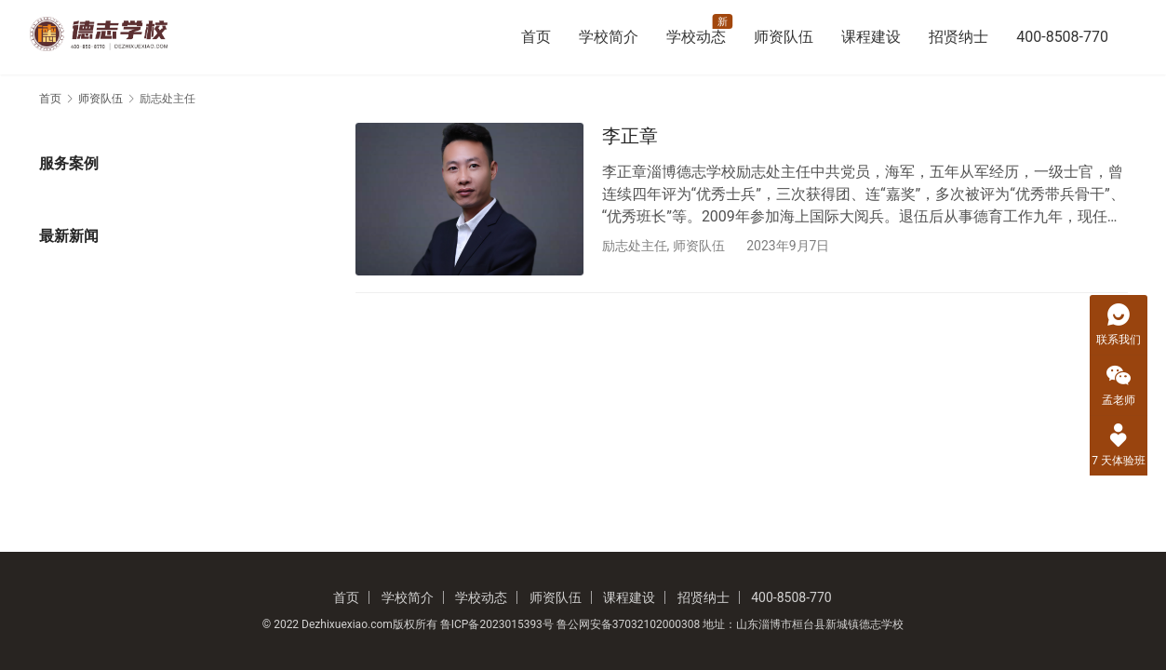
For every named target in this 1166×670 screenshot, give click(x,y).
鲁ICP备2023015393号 (497, 624)
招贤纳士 (958, 37)
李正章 (630, 136)
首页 (536, 37)
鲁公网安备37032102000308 (628, 624)
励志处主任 (634, 245)
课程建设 (871, 37)
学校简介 (608, 37)
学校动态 (696, 37)
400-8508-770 (1062, 37)
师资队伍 (783, 37)
